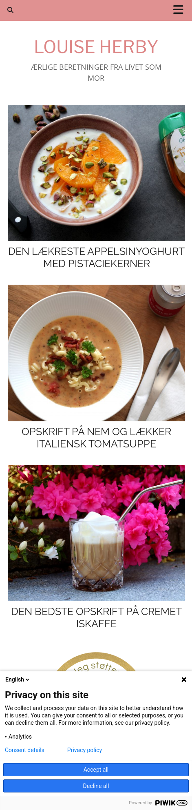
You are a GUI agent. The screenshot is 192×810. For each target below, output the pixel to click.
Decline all (96, 786)
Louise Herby (96, 46)
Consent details (24, 750)
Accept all (96, 769)
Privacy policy (84, 750)
